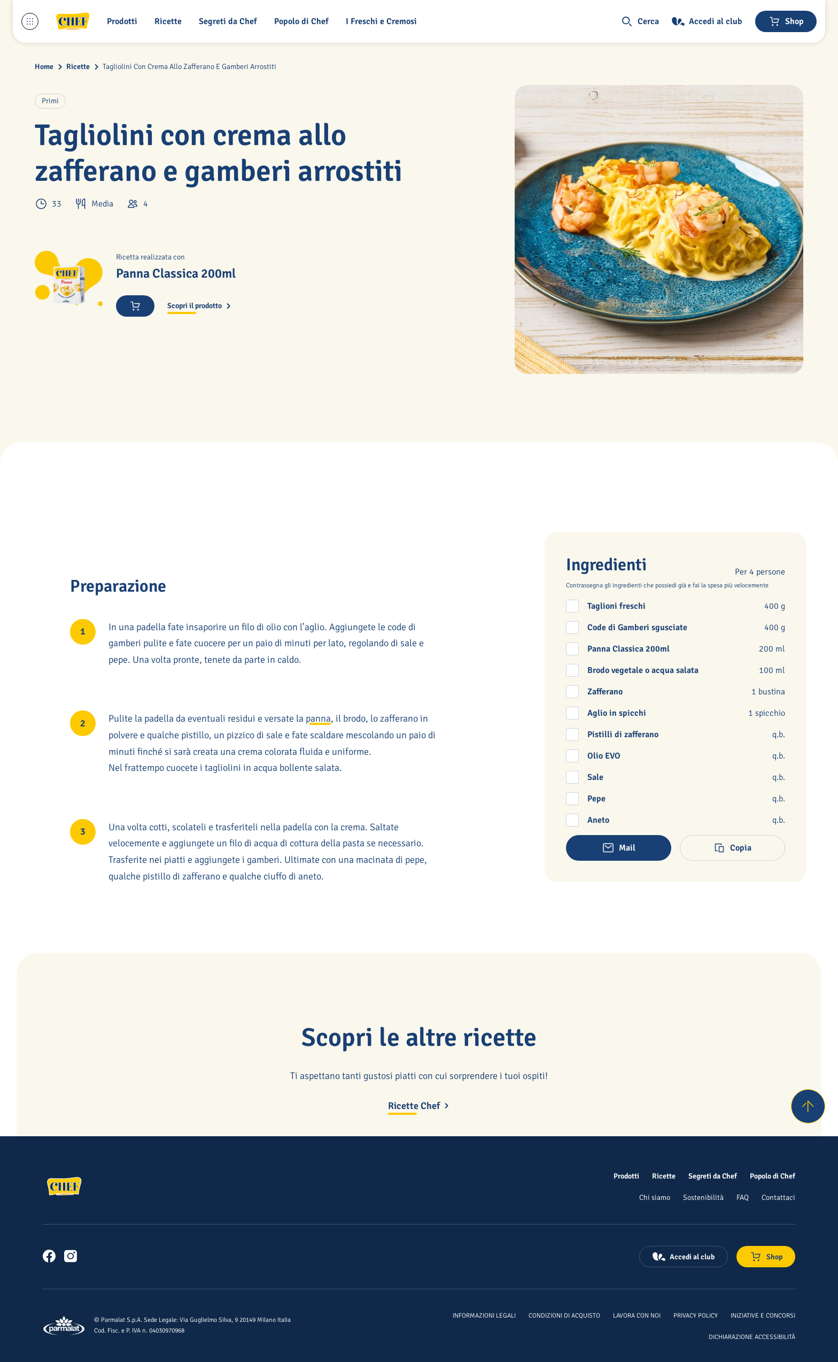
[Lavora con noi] (637, 1315)
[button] (124, 21)
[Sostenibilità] (703, 1197)
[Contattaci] (778, 1197)
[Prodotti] (626, 1175)
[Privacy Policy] (695, 1315)
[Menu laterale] (29, 21)
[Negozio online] (786, 21)
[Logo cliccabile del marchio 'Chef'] (72, 21)
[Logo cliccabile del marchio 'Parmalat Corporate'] (64, 1326)
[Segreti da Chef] (712, 1175)
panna (318, 718)
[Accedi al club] (707, 21)
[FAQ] (742, 1197)
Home (44, 66)
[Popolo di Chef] (303, 21)
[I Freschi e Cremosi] (383, 21)
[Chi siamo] (654, 1197)
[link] (49, 1256)
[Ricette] (664, 1175)
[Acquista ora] (135, 306)
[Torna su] (808, 1106)
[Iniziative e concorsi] (763, 1315)
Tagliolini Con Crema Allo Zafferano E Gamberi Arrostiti (189, 66)
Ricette (78, 66)
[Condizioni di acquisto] (564, 1315)
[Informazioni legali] (484, 1315)
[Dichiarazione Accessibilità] (752, 1336)
